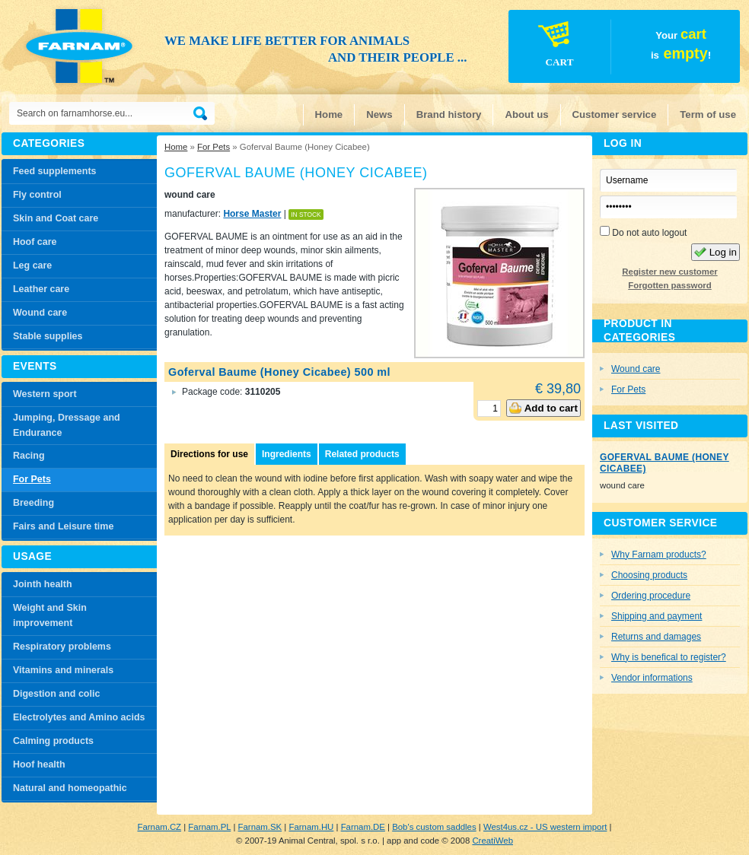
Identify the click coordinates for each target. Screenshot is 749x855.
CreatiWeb (492, 840)
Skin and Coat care (55, 218)
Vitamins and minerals (63, 670)
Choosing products (649, 575)
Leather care (41, 289)
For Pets (213, 146)
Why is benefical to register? (668, 657)
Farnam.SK (260, 826)
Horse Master (252, 213)
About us (526, 114)
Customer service (614, 114)
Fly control (37, 194)
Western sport (45, 394)
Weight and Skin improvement (50, 615)
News (379, 114)
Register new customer (669, 271)
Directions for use (209, 454)
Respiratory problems (62, 646)
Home (329, 114)
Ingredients (286, 454)
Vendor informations (652, 677)
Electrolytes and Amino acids (79, 717)
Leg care (32, 265)
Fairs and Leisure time (63, 526)
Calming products (53, 741)
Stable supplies (47, 336)
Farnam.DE (363, 826)
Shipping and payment (656, 616)
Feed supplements (54, 171)
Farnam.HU (310, 826)
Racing (29, 455)
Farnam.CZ (159, 826)
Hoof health (39, 764)
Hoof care (35, 242)
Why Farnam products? (658, 554)
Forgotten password (669, 285)
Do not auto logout (643, 232)
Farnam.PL (209, 826)
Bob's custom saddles (434, 826)
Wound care (40, 312)
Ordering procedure (650, 595)
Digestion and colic (56, 693)
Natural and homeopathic (70, 788)
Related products (362, 454)
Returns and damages (656, 636)
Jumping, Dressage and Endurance (66, 425)
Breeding (33, 502)
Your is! (610, 49)
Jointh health (42, 584)
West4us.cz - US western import (545, 826)
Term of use (708, 114)
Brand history (449, 114)
